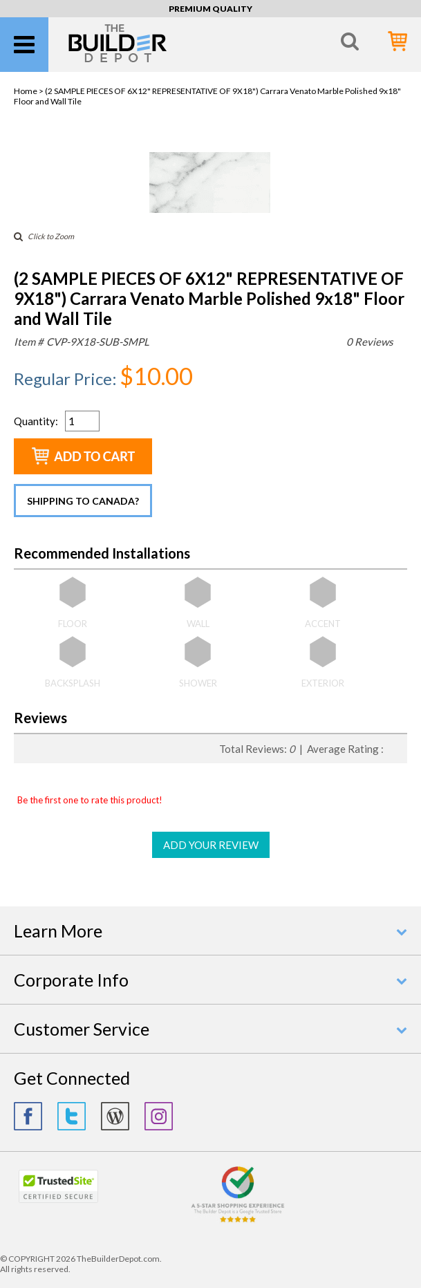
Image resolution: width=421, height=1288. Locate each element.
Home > (29, 91)
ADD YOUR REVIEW (211, 845)
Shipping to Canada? (83, 501)
